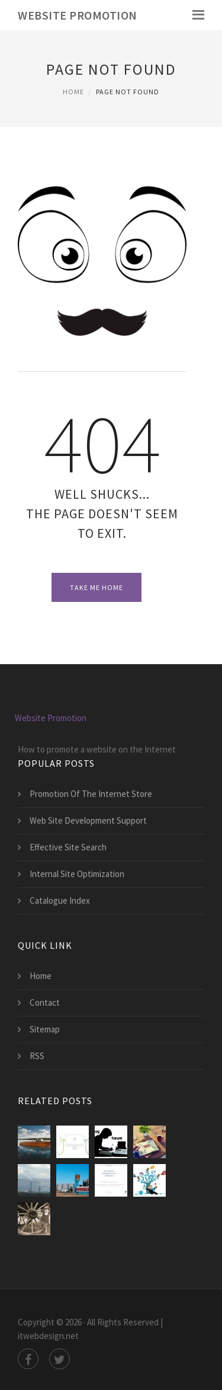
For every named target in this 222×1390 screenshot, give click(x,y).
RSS (37, 1055)
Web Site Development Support (88, 820)
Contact (45, 1002)
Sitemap (45, 1029)
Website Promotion (77, 15)
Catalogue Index (60, 900)
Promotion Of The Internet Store (91, 793)
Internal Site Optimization (77, 873)
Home (73, 91)
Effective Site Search (68, 847)
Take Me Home (96, 587)
